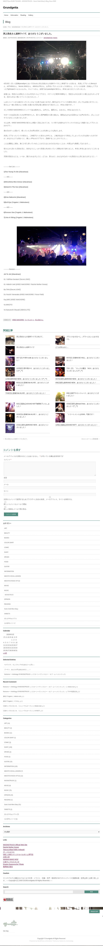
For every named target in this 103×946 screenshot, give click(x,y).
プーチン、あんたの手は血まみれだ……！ (17, 672)
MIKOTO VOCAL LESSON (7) (13, 774)
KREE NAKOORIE (18, 320)
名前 (5, 480)
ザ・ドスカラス (8, 855)
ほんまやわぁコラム (10, 621)
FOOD (6, 564)
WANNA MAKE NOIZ (10, 862)
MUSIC (55, 37)
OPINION (7, 602)
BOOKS (6, 540)
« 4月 (5, 656)
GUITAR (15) (8, 764)
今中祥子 (37, 713)
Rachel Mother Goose (11, 850)
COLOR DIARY (9, 545)
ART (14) (7, 726)
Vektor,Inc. (62, 941)
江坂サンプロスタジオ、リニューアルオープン (17, 709)
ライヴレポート (29, 320)
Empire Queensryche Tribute (13, 867)
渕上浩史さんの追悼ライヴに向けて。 (30, 337)
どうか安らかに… (61, 347)
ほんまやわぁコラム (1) (11, 817)
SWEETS (7, 616)
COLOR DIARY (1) (10, 740)
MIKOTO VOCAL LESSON (12, 579)
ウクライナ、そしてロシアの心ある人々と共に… (19, 667)
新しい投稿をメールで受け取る (15, 512)
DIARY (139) (8, 750)
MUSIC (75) (8, 793)
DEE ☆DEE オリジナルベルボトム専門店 (18, 857)
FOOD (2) (7, 759)
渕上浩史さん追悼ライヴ (25, 347)
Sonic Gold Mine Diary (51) (12, 807)
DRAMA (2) (7, 755)
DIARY (6, 555)
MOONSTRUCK (9, 597)
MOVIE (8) (7, 788)
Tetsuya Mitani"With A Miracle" (14, 852)
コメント (7, 460)
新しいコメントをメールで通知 (15, 507)
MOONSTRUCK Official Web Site (15, 847)
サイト (6, 494)
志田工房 (6, 860)
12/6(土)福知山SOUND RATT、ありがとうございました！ (76, 425)
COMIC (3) (7, 745)
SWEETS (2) (8, 812)
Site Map (6, 931)
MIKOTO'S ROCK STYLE (12, 584)
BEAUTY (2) (8, 731)
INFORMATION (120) (10, 769)
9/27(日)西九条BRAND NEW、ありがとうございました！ (76, 379)
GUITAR (6, 569)
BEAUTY (7, 536)
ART (5, 531)
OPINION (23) (8, 798)
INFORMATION (48, 37)
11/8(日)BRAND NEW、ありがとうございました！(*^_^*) (26, 379)
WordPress (40, 941)
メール (6, 487)
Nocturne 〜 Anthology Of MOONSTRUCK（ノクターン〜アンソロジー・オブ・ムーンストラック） (35, 677)
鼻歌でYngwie (7, 699)
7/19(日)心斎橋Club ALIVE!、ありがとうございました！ (25, 393)
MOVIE (6, 588)
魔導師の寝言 (8, 869)
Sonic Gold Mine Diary (11, 612)
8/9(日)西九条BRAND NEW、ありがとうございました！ (75, 383)
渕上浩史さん (39, 320)
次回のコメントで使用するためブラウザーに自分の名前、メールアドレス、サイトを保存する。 (38, 502)
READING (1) (8, 802)
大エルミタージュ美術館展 (90, 439)
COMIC (6, 550)
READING (7, 607)
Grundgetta (10, 7)
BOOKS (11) (8, 736)
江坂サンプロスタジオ (11, 865)
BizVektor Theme (51, 941)
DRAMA (6, 560)
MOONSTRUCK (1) (10, 783)
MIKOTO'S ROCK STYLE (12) (13, 778)
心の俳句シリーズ (9, 626)
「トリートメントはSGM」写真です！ (80, 414)
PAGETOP (94, 911)
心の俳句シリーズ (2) (10, 822)
